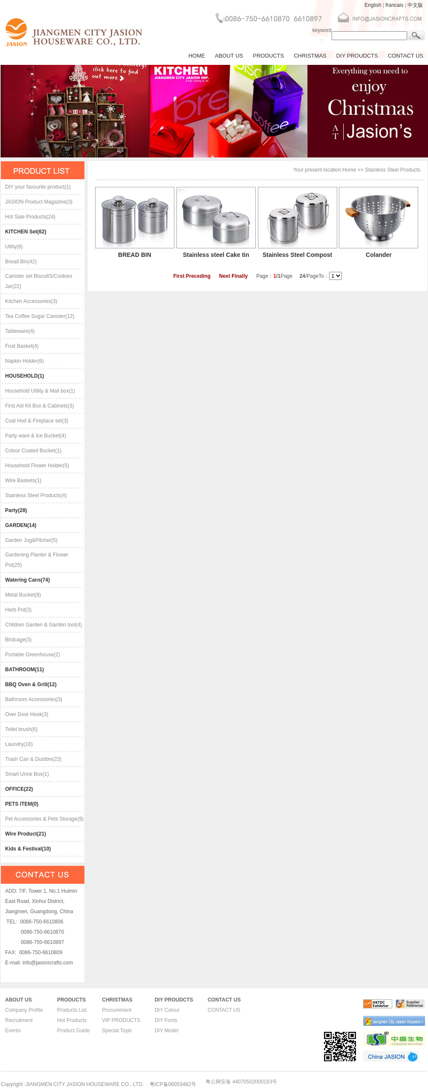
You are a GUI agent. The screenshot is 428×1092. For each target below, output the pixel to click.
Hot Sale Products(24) (30, 217)
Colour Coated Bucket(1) (33, 451)
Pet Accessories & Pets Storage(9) (44, 819)
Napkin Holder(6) (24, 361)
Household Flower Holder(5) (37, 466)
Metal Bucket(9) (23, 595)
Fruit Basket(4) (22, 346)
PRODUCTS (268, 55)
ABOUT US (229, 55)
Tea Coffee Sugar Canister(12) (40, 316)
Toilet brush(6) (21, 729)
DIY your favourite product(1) (38, 187)
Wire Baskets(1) (23, 480)
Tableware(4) (20, 331)
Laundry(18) (19, 744)
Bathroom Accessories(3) (33, 699)
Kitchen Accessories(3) (31, 301)
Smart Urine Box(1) (27, 774)
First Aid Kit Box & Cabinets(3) (39, 406)
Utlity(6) (14, 247)
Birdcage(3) (18, 640)
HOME (196, 55)
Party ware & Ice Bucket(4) (35, 436)
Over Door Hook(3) (26, 714)
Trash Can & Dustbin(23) (33, 759)
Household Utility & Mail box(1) (40, 391)
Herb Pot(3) (18, 610)
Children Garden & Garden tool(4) (43, 625)
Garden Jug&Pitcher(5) (31, 540)
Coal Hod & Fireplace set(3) (36, 421)
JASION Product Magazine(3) (38, 202)
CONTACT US (405, 55)
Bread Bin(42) (21, 262)
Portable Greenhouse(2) (32, 655)
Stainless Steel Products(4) (36, 495)
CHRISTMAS (310, 55)
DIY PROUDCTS (357, 55)
